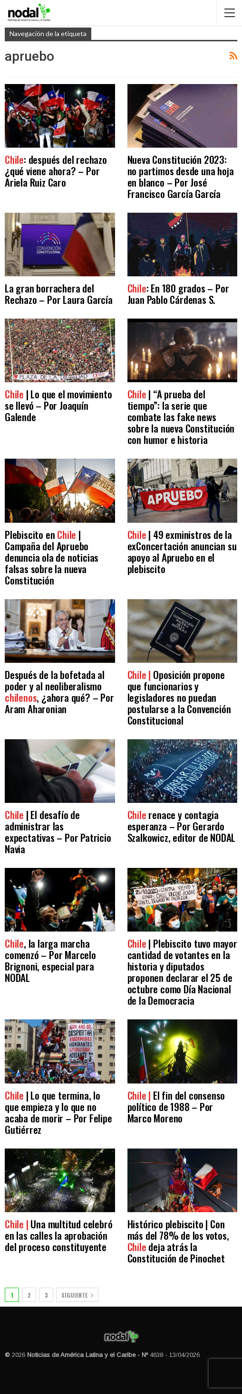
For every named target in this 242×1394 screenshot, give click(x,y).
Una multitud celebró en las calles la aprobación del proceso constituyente (58, 1235)
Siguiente (77, 1295)
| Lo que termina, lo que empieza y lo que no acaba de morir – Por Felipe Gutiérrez (58, 1112)
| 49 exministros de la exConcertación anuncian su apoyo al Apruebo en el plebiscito (182, 551)
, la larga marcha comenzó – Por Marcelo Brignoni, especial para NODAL (50, 960)
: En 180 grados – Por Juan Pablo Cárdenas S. (178, 294)
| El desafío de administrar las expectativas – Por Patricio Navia (58, 831)
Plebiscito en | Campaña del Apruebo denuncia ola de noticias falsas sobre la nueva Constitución (51, 557)
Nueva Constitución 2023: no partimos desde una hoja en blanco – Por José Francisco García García (180, 176)
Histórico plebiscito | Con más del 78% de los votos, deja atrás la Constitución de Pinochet (178, 1240)
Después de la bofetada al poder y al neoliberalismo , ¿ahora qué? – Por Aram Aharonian (59, 691)
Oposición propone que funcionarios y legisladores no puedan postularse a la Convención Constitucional (179, 697)
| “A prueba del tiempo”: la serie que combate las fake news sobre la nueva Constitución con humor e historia (181, 416)
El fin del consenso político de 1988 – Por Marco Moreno (176, 1106)
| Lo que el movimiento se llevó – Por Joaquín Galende (58, 405)
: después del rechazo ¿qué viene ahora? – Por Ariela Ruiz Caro (56, 170)
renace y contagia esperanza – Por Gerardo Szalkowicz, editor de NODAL (181, 826)
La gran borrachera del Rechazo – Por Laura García (59, 294)
